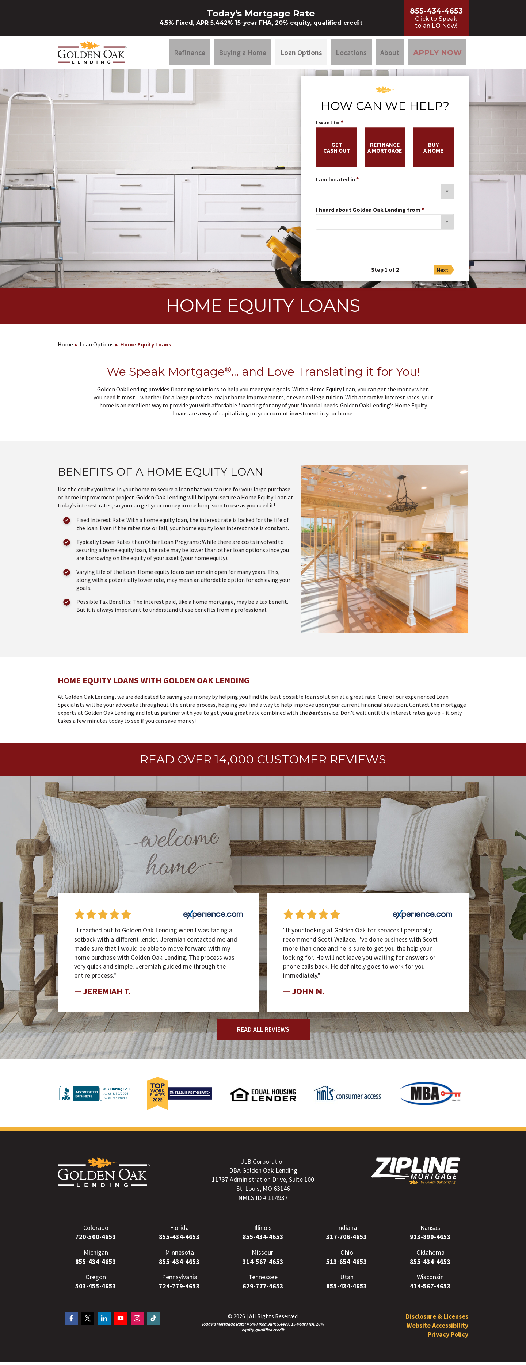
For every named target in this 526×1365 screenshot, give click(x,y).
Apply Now (437, 53)
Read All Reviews (263, 1032)
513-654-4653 (346, 1264)
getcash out (336, 150)
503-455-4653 (95, 1288)
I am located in (335, 182)
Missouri (263, 1255)
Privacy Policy (448, 1337)
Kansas (430, 1230)
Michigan (96, 1255)
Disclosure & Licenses (437, 1319)
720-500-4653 (95, 1239)
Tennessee (263, 1280)
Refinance (189, 53)
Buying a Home (242, 53)
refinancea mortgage (384, 150)
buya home (433, 150)
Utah (347, 1280)
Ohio (346, 1255)
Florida (179, 1230)
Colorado (95, 1230)
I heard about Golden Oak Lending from (368, 212)
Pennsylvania (179, 1280)
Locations (351, 53)
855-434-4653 (179, 1239)
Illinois (263, 1230)
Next (443, 272)
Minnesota (179, 1255)
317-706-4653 (346, 1239)
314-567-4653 (263, 1264)
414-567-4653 (430, 1288)
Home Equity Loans (145, 346)
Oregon (95, 1280)
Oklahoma (430, 1255)
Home (65, 346)
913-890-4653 (430, 1239)
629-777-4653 (263, 1288)
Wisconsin (430, 1280)
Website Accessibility (437, 1328)
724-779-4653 (179, 1288)
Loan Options (301, 53)
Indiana (347, 1230)
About (389, 53)
